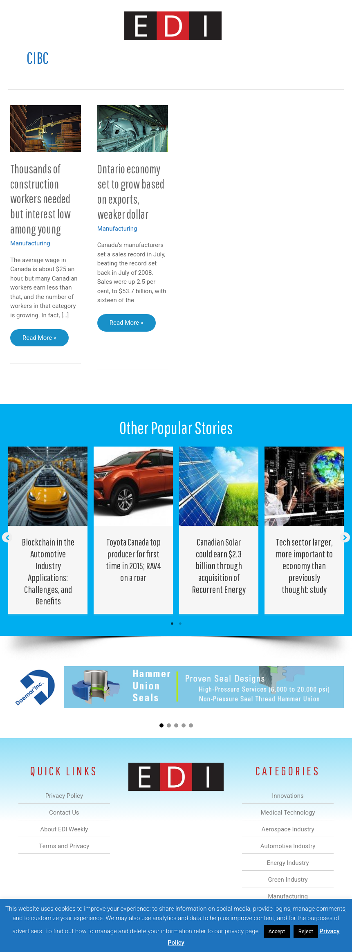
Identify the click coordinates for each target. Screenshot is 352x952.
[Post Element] (48, 530)
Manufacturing (30, 243)
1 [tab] (172, 624)
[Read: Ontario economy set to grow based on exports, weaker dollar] (132, 128)
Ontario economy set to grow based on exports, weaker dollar (130, 191)
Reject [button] (305, 931)
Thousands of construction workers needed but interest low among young (40, 199)
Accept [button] (277, 931)
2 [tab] (180, 624)
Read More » (39, 340)
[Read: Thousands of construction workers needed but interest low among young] (45, 128)
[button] (7, 537)
